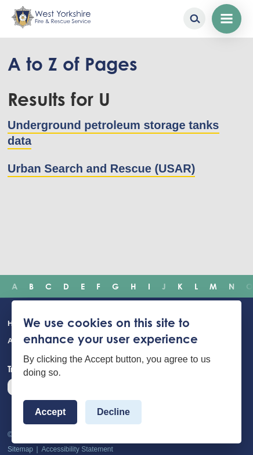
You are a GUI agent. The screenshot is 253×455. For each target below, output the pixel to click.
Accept (50, 412)
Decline (113, 412)
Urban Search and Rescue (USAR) (101, 168)
